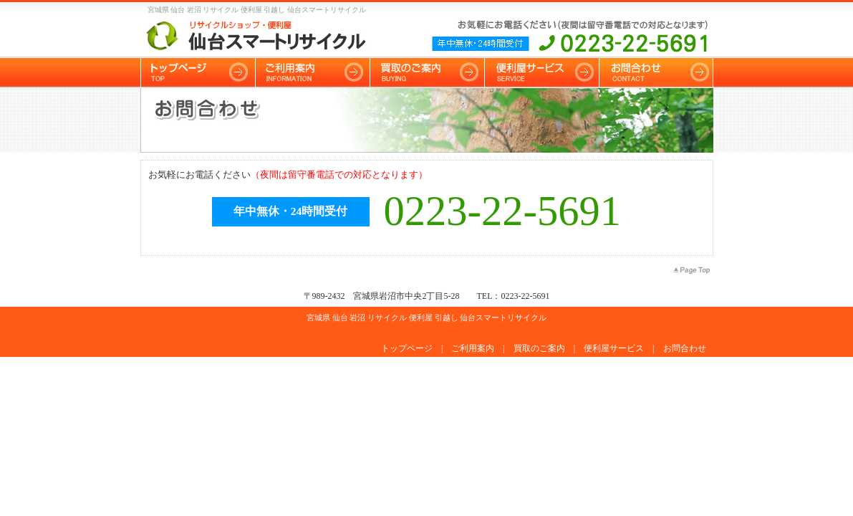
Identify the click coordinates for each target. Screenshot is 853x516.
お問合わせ (684, 348)
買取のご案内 (539, 348)
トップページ (407, 348)
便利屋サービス (614, 348)
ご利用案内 (472, 348)
